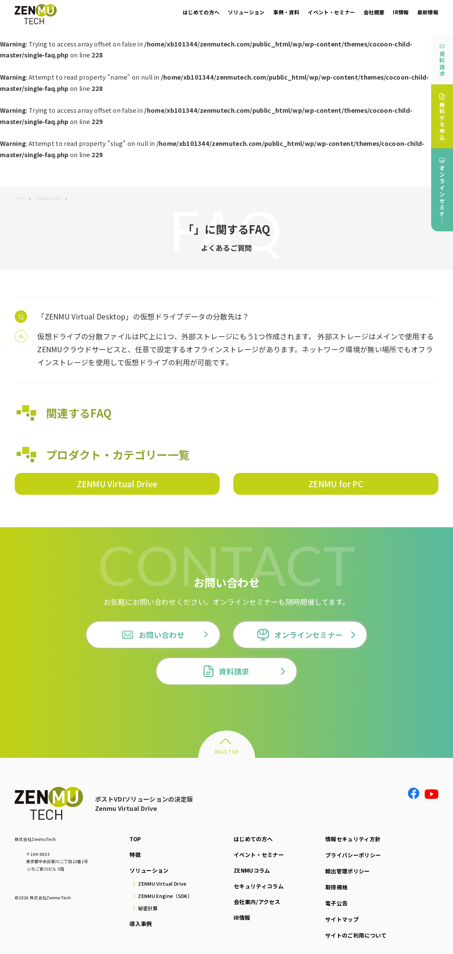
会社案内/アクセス (257, 902)
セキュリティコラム (259, 886)
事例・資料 (286, 12)
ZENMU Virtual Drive (117, 484)
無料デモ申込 (442, 117)
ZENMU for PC (335, 484)
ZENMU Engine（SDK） (165, 895)
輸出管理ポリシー (347, 870)
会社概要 (373, 12)
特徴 (135, 854)
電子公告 (336, 902)
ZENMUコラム (252, 870)
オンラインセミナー (300, 635)
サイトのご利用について (356, 933)
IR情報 (401, 12)
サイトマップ (342, 917)
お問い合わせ (153, 635)
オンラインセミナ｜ (442, 191)
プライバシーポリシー (353, 854)
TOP (135, 839)
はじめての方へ (201, 12)
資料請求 (442, 60)
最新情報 (427, 12)
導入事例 (140, 923)
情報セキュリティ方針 (353, 839)
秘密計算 (147, 908)
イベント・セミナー (331, 12)
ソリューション (246, 12)
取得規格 (336, 886)
